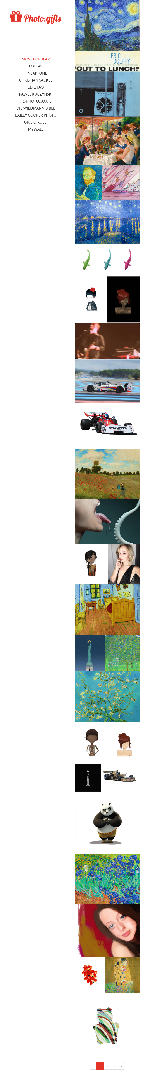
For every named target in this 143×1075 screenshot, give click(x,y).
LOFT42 (35, 66)
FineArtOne (35, 73)
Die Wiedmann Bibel (35, 108)
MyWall (35, 129)
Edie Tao (36, 87)
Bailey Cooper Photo (36, 115)
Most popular (36, 59)
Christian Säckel (35, 80)
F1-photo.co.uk (36, 101)
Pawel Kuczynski (35, 94)
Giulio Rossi (35, 122)
